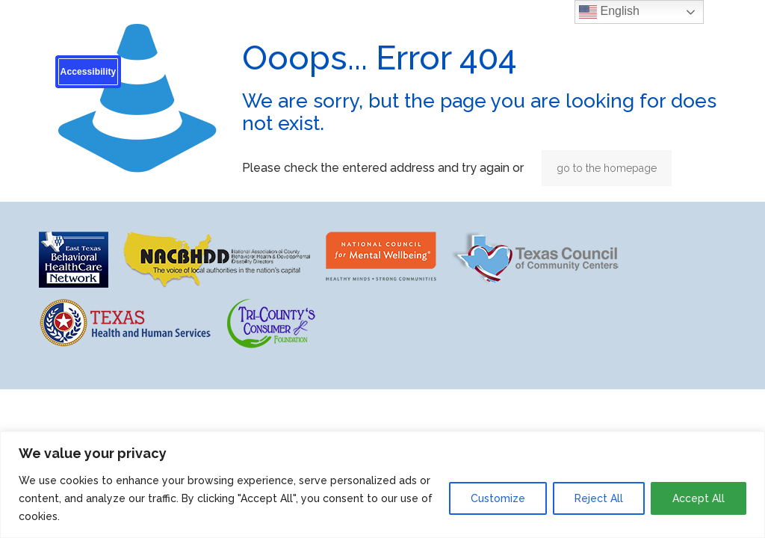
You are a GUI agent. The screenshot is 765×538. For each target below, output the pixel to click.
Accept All (698, 498)
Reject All (598, 498)
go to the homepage (607, 168)
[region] (382, 484)
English (609, 12)
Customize (498, 498)
